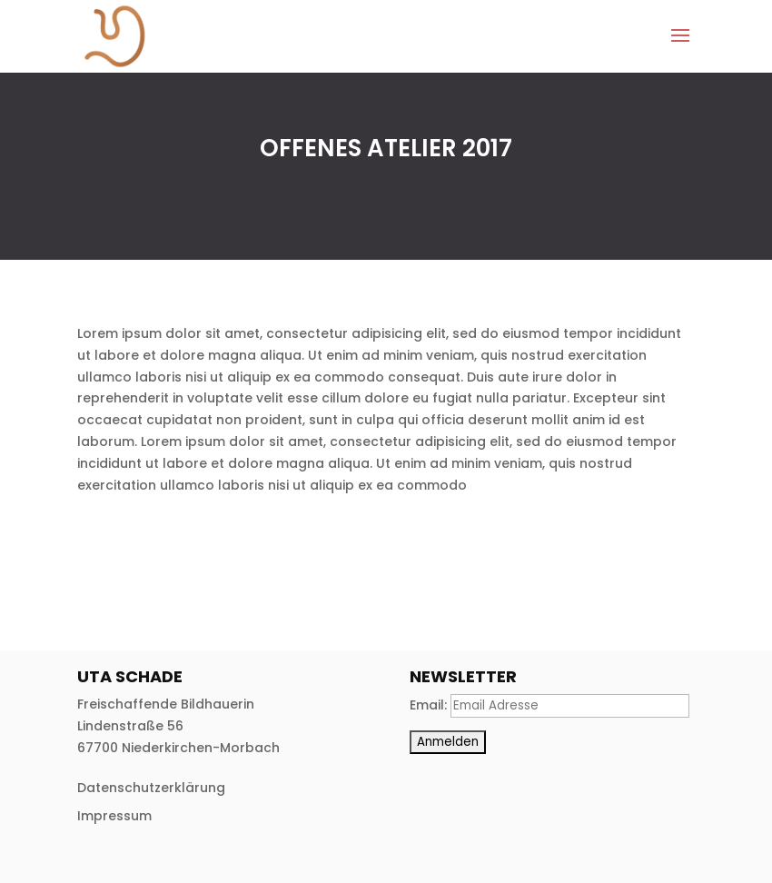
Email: (430, 705)
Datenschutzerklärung (151, 788)
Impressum (114, 816)
